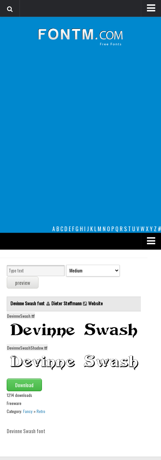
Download (24, 385)
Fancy (28, 411)
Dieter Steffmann (66, 303)
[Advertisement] (80, 140)
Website (95, 303)
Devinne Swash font (28, 303)
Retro (41, 411)
